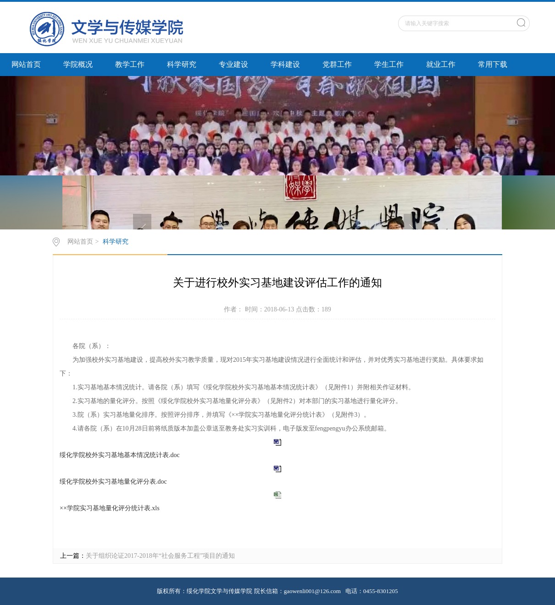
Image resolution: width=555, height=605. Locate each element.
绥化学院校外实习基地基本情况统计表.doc (120, 455)
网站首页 (26, 64)
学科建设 (285, 64)
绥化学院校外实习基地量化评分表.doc (113, 481)
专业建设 (233, 64)
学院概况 (78, 64)
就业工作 (440, 64)
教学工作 (129, 64)
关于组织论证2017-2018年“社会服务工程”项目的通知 (160, 555)
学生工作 (389, 64)
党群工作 (337, 64)
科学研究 (181, 64)
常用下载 (492, 64)
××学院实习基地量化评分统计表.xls (110, 508)
